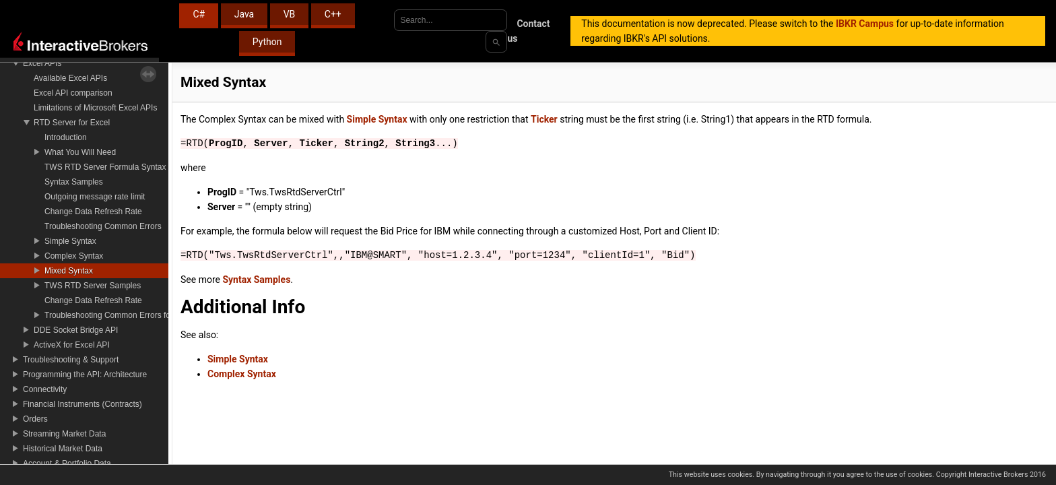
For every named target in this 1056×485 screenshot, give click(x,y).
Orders (35, 419)
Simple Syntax (70, 241)
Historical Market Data (62, 448)
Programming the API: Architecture (85, 374)
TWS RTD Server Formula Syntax (105, 167)
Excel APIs (42, 63)
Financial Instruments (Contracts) (82, 404)
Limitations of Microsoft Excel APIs (95, 107)
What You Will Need (80, 152)
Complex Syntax (73, 256)
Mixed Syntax (68, 271)
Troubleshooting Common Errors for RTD (118, 315)
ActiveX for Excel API (72, 345)
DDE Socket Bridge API (76, 330)
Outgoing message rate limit (94, 196)
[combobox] (450, 20)
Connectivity (45, 389)
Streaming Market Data (64, 434)
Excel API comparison (73, 93)
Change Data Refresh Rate (93, 211)
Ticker (544, 119)
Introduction (65, 137)
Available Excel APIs (70, 78)
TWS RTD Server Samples (92, 285)
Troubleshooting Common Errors (103, 226)
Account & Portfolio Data (67, 463)
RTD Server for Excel (72, 122)
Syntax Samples (73, 182)
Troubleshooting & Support (71, 359)
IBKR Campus (865, 23)
